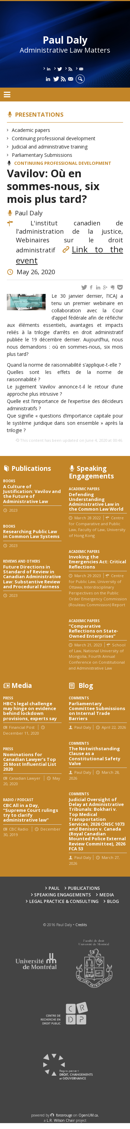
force (64, 1115)
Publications (84, 888)
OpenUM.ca (88, 1115)
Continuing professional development (53, 138)
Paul (53, 888)
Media (106, 895)
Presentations (39, 114)
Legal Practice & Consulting (64, 901)
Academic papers (31, 130)
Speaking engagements (62, 895)
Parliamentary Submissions (42, 155)
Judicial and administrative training (49, 146)
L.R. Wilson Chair (61, 1120)
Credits (81, 924)
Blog (113, 901)
